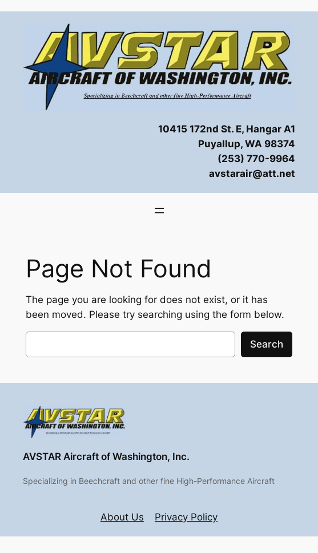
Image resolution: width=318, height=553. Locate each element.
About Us (122, 517)
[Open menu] (159, 210)
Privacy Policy (186, 517)
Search (266, 344)
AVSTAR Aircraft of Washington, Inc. (106, 456)
